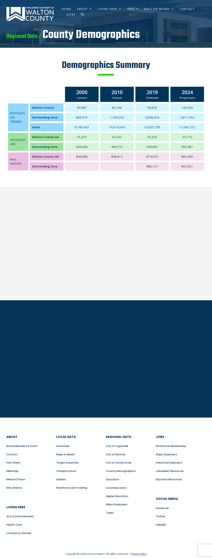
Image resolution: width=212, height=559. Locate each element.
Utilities (61, 479)
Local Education (116, 487)
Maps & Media (65, 454)
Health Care (14, 524)
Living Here (107, 9)
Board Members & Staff (21, 446)
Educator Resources (169, 479)
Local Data (66, 437)
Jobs (160, 437)
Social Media (167, 499)
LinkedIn (161, 524)
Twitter (160, 516)
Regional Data (118, 437)
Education (112, 479)
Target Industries (67, 462)
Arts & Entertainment (20, 516)
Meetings (12, 471)
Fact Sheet (13, 462)
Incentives (62, 446)
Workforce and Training (71, 487)
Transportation (66, 471)
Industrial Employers (169, 462)
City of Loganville (117, 446)
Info (131, 9)
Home (66, 9)
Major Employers (116, 504)
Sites (70, 14)
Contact (187, 9)
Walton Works (157, 9)
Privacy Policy (139, 554)
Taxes (110, 512)
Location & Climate (18, 533)
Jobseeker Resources (170, 471)
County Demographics (121, 471)
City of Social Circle (118, 462)
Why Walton (14, 487)
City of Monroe (115, 454)
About (82, 9)
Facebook (162, 508)
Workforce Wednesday (171, 446)
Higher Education (117, 496)
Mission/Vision (15, 479)
